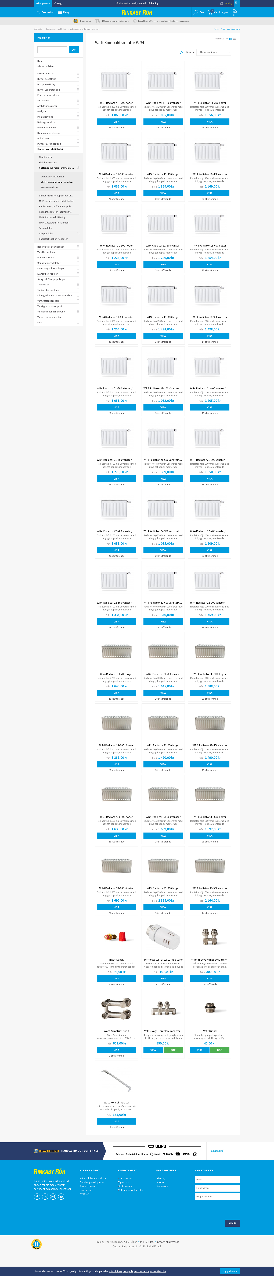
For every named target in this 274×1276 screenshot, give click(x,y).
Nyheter (87, 1216)
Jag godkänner (230, 1271)
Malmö (142, 3)
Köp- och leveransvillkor (96, 1201)
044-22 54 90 (146, 1264)
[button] (65, 12)
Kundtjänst (88, 1212)
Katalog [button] (215, 3)
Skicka (232, 1246)
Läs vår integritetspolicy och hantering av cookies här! (137, 1271)
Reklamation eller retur (133, 1212)
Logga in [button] (231, 3)
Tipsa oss (126, 1205)
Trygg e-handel (91, 1209)
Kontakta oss (128, 1201)
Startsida (38, 29)
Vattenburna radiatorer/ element (84, 29)
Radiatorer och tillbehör (56, 29)
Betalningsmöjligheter (95, 1205)
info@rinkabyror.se (167, 1264)
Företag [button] (58, 3)
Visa (116, 121)
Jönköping (152, 3)
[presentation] (221, 1232)
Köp (173, 1069)
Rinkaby (133, 3)
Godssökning (128, 1209)
